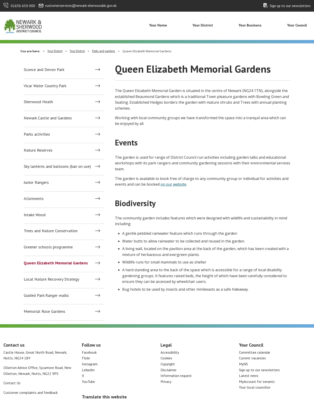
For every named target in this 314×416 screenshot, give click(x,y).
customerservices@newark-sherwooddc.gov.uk (81, 5)
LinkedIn (88, 370)
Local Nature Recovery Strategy (51, 279)
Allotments (34, 198)
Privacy (166, 381)
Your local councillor (254, 387)
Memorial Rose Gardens (44, 311)
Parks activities (37, 134)
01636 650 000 (23, 5)
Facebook (89, 352)
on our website (173, 184)
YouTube (88, 381)
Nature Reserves (38, 150)
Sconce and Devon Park (44, 69)
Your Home (158, 25)
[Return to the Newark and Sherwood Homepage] (22, 25)
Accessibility (170, 352)
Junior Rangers (36, 182)
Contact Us (12, 383)
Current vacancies (252, 358)
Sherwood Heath (38, 101)
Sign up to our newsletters (290, 5)
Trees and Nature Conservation (51, 230)
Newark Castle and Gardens (48, 118)
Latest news (248, 375)
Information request (176, 375)
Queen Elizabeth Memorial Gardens (56, 263)
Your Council (297, 25)
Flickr (86, 358)
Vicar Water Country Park (45, 85)
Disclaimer (168, 370)
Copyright (168, 364)
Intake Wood (35, 214)
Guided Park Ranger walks (46, 295)
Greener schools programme (48, 247)
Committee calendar (254, 352)
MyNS (243, 364)
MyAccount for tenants (257, 381)
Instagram (90, 364)
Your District (202, 25)
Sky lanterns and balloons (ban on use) (57, 166)
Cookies (166, 358)
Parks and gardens (103, 51)
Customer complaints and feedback (30, 392)
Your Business (250, 25)
